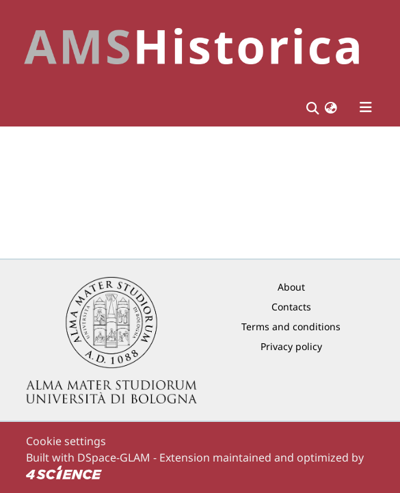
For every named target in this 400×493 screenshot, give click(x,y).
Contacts (291, 306)
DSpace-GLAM (113, 457)
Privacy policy (291, 346)
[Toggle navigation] (366, 107)
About (291, 286)
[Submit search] (313, 107)
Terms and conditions (291, 326)
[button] (330, 107)
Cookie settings (66, 441)
